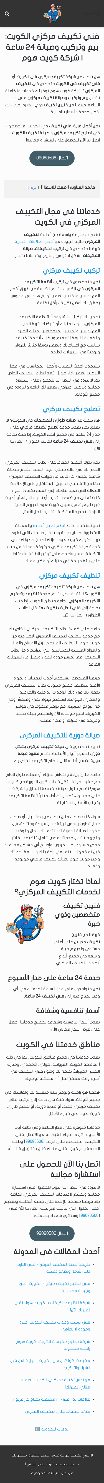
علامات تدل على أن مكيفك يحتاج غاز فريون (51, 1399)
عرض (33, 187)
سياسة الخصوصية (45, 1473)
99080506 (34, 1141)
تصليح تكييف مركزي (71, 409)
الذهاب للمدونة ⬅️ (52, 1429)
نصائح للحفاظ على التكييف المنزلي (57, 1411)
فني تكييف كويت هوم (70, 1455)
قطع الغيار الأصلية (49, 525)
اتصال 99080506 (52, 158)
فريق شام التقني (40, 1464)
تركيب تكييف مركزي (71, 270)
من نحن (67, 1473)
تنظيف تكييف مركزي (69, 576)
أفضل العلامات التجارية (34, 241)
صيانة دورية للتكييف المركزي (60, 735)
